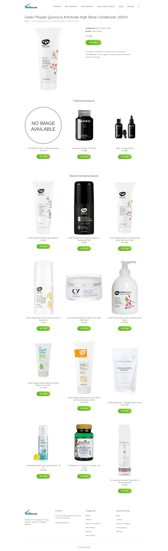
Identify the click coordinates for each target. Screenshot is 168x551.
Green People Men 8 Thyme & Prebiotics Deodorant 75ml (84, 239)
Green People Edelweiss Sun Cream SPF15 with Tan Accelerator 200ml (84, 399)
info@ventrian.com (62, 523)
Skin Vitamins (71, 6)
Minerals (57, 6)
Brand (97, 28)
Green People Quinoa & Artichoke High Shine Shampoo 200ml (125, 239)
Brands (130, 6)
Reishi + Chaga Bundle (125, 148)
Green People (106, 28)
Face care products (93, 524)
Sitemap (119, 531)
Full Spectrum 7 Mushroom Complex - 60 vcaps (84, 466)
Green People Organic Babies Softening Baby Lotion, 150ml (43, 384)
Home (27, 21)
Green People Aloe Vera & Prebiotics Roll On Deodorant (43, 319)
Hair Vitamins (87, 6)
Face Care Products (106, 6)
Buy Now (93, 42)
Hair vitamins (90, 528)
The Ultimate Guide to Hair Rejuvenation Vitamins (43, 149)
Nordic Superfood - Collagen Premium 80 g (125, 402)
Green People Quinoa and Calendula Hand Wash (124, 319)
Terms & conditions (123, 524)
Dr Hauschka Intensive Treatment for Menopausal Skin (124, 481)
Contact (119, 520)
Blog (121, 6)
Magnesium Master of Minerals (84, 148)
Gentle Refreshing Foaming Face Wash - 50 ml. (43, 466)
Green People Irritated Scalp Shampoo (43, 238)
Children (89, 520)
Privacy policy (121, 528)
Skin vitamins (90, 535)
